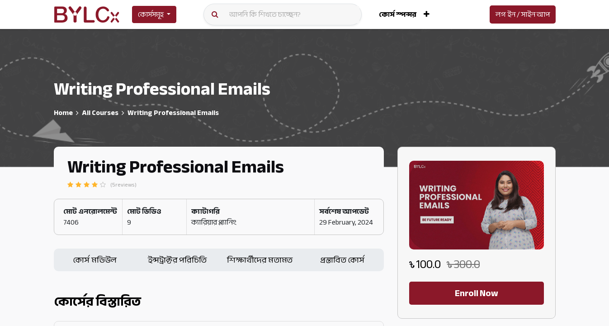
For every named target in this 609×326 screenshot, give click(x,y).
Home (63, 113)
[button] (426, 14)
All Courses (100, 113)
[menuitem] (397, 14)
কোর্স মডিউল (95, 260)
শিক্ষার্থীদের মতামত (260, 260)
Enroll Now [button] (476, 293)
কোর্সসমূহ (151, 14)
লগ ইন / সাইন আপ (523, 14)
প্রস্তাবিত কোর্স (342, 260)
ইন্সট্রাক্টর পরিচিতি (177, 260)
